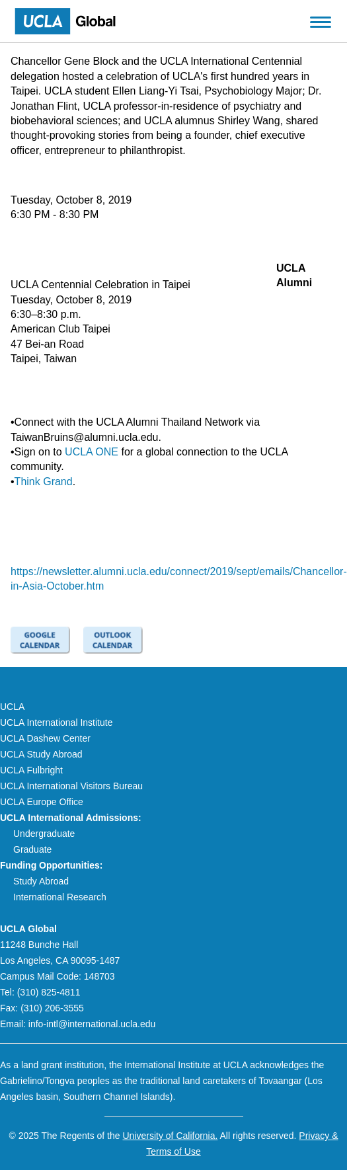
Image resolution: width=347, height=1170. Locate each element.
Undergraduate (44, 833)
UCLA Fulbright (31, 770)
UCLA (12, 706)
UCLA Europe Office (41, 802)
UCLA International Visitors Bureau (71, 786)
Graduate (32, 849)
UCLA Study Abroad (41, 754)
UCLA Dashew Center (45, 738)
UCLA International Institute (56, 722)
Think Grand (44, 481)
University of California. (169, 1135)
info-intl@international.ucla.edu (91, 1024)
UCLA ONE (91, 451)
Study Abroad (41, 881)
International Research (59, 897)
